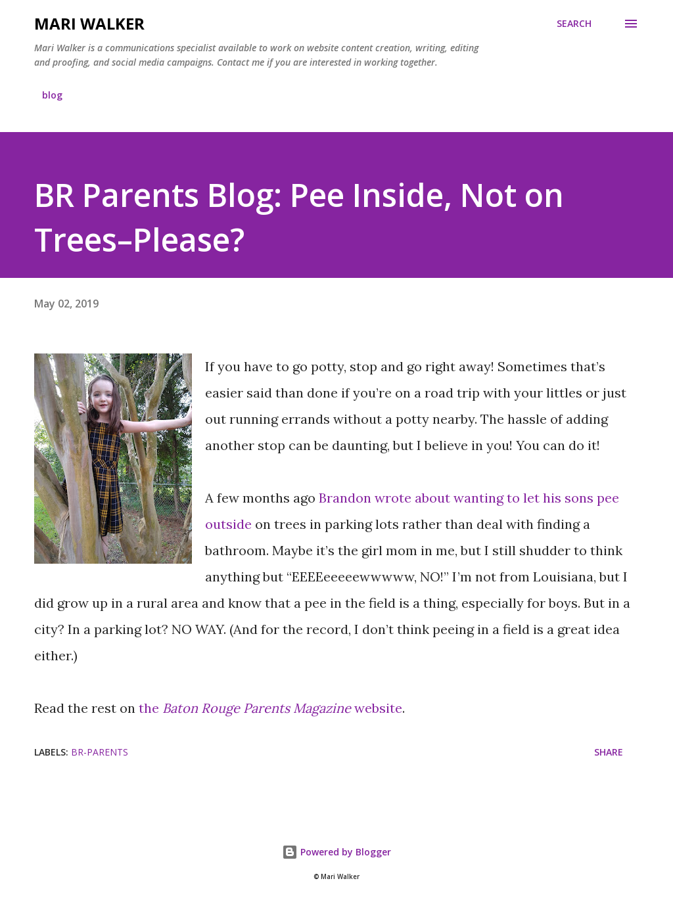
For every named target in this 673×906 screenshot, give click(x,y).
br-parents (99, 752)
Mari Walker (89, 23)
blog (52, 95)
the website (270, 708)
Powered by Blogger (336, 852)
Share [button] (608, 752)
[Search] (574, 24)
